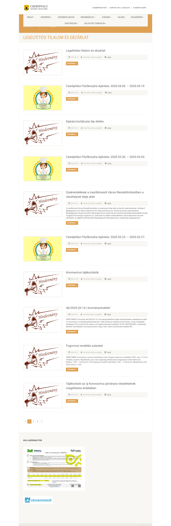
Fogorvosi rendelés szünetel (84, 344)
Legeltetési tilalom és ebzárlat (85, 50)
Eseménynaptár (100, 8)
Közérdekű (46, 17)
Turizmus (107, 17)
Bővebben (72, 63)
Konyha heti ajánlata (120, 8)
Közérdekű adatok (66, 17)
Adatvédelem (71, 23)
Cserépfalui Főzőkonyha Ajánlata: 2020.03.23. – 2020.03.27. (105, 236)
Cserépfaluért (140, 8)
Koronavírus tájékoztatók (82, 271)
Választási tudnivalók (95, 23)
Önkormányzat (88, 17)
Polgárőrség (137, 17)
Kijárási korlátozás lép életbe (85, 121)
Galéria (121, 17)
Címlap (31, 17)
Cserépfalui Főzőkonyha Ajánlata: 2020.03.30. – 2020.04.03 (105, 156)
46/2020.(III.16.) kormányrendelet (88, 306)
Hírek (109, 57)
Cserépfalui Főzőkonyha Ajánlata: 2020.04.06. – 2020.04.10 (105, 85)
